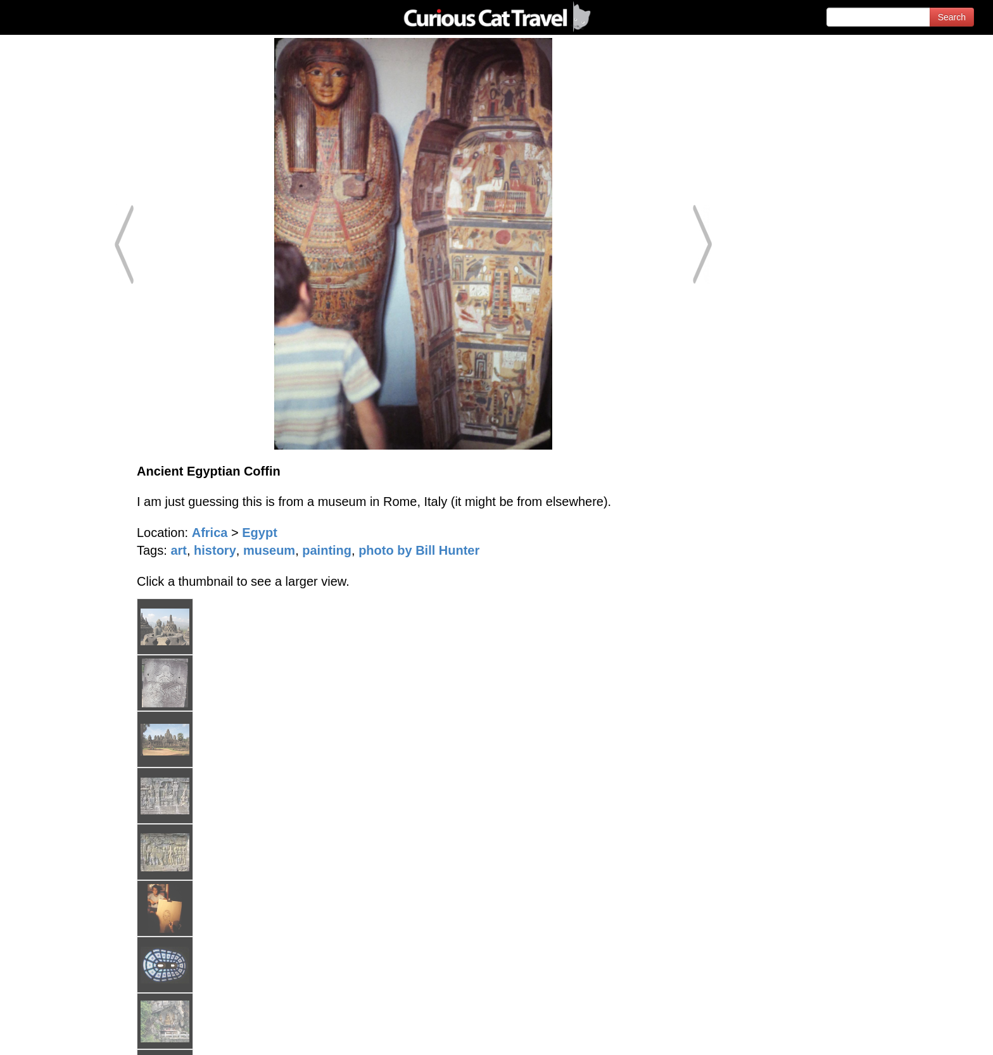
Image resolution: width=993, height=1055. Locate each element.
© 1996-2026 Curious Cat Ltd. (77, 1034)
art (178, 550)
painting (326, 550)
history (215, 550)
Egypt (259, 533)
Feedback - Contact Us (930, 1034)
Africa (210, 533)
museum (269, 550)
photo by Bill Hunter (418, 550)
